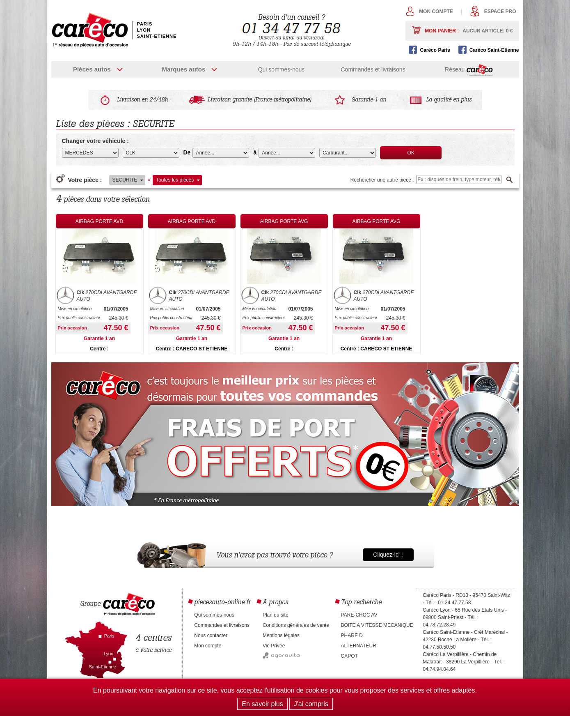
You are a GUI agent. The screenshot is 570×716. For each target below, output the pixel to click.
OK (410, 153)
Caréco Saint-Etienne (494, 50)
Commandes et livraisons (373, 69)
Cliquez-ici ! (388, 554)
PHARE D (352, 635)
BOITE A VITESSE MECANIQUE (377, 625)
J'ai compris (311, 703)
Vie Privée (274, 646)
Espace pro (500, 11)
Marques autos (183, 69)
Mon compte (436, 11)
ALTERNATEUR (358, 646)
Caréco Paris (435, 50)
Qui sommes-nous (281, 69)
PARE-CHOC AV (359, 615)
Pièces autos (92, 69)
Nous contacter (210, 635)
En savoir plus (262, 703)
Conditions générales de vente (296, 625)
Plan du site (275, 615)
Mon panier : (469, 31)
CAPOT (349, 656)
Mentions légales (281, 635)
